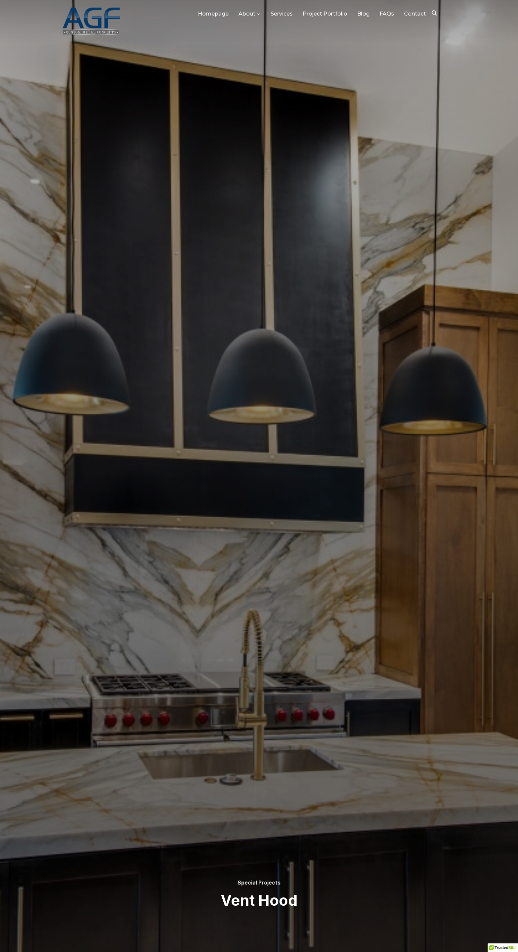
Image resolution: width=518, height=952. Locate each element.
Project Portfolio (325, 14)
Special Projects (259, 882)
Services (282, 14)
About (247, 14)
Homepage (213, 14)
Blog (363, 14)
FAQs (387, 14)
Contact (415, 14)
